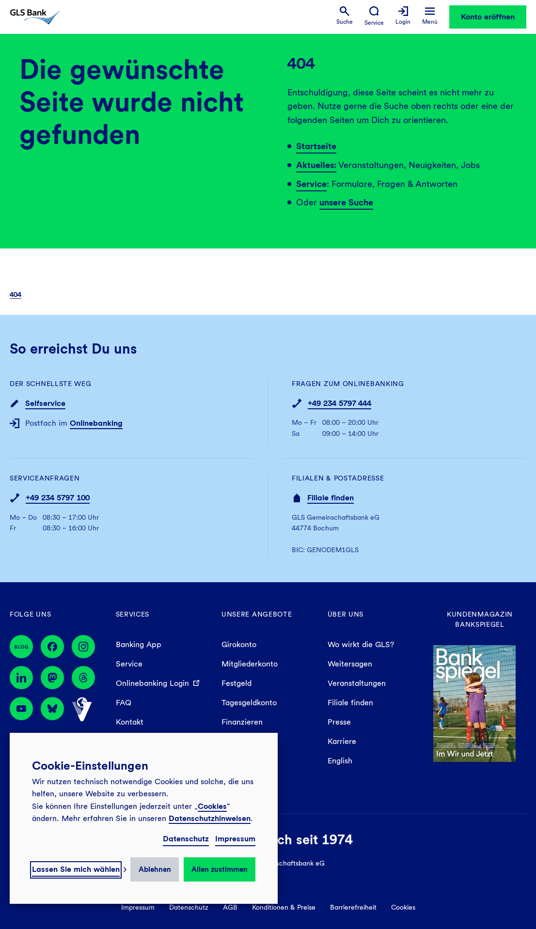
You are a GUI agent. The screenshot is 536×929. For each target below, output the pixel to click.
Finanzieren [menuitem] (242, 722)
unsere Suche (346, 202)
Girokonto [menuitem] (238, 644)
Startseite (316, 146)
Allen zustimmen (219, 869)
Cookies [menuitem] (403, 907)
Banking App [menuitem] (138, 644)
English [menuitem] (340, 760)
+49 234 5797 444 (339, 403)
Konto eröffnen (488, 16)
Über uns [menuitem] (346, 614)
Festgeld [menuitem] (236, 683)
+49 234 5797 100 (58, 497)
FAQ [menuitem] (123, 702)
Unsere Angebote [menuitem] (256, 614)
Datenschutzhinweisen (210, 818)
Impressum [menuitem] (138, 907)
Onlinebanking (96, 423)
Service (311, 184)
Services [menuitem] (133, 614)
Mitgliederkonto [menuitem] (249, 663)
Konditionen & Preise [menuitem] (283, 907)
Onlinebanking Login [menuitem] (152, 683)
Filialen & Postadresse (338, 478)
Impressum (235, 838)
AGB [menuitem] (230, 907)
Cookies (212, 806)
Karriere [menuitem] (342, 741)
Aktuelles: (316, 165)
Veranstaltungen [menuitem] (357, 683)
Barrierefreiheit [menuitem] (353, 907)
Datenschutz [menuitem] (188, 907)
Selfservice (45, 403)
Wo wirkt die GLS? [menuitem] (361, 644)
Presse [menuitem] (339, 722)
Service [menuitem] (129, 663)
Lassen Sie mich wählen (76, 869)
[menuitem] (344, 15)
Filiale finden (330, 497)
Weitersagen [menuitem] (350, 663)
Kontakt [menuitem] (129, 722)
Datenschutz (186, 838)
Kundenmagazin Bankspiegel (480, 619)
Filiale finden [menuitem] (350, 702)
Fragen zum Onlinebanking (348, 383)
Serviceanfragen (45, 478)
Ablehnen (155, 869)
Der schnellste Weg (51, 383)
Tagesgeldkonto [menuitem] (249, 702)
